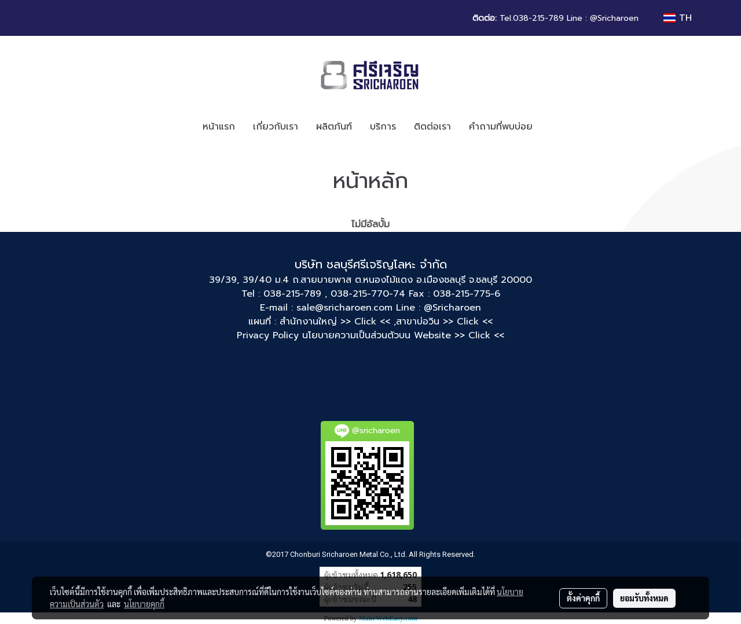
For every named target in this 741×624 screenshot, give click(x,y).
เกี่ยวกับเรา (275, 127)
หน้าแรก (219, 127)
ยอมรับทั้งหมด (644, 598)
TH (677, 18)
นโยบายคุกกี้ (144, 604)
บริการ (383, 127)
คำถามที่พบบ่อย (501, 127)
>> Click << (468, 321)
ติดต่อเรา (432, 127)
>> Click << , (368, 321)
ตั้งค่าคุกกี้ (583, 598)
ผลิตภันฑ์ (334, 127)
